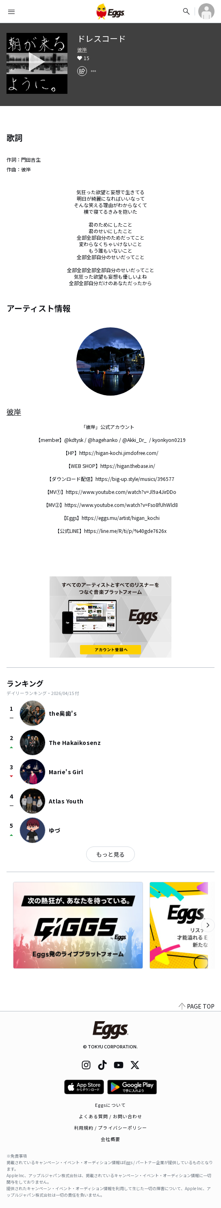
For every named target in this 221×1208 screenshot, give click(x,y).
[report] (93, 71)
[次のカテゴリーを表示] (208, 925)
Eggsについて (110, 1105)
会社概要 (110, 1139)
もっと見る (110, 854)
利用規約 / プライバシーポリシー (110, 1127)
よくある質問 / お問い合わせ (111, 1116)
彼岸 (82, 49)
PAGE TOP (196, 1006)
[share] (82, 71)
